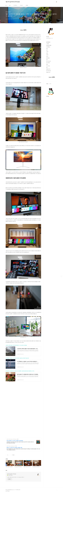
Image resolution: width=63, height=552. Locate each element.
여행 (47, 53)
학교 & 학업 (48, 65)
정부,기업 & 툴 (48, 61)
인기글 (50, 83)
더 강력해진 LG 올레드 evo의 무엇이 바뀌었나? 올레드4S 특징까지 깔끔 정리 (17, 371)
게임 (47, 48)
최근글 (47, 83)
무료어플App (48, 46)
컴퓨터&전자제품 (48, 45)
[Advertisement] (23, 192)
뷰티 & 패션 (48, 62)
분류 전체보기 (48, 42)
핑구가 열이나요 (48, 70)
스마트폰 (47, 43)
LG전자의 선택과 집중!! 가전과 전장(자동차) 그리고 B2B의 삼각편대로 (16, 358)
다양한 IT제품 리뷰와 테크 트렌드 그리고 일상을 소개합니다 (15, 526)
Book (47, 56)
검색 (54, 2)
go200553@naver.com (49, 38)
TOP (56, 539)
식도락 (47, 51)
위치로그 (21, 5)
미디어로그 (15, 5)
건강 (47, 59)
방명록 (27, 5)
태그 (10, 5)
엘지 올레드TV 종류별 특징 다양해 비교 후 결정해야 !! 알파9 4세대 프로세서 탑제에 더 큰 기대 (20, 384)
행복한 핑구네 (48, 69)
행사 (47, 67)
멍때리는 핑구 (48, 72)
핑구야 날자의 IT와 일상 (13, 2)
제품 (47, 64)
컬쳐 (47, 50)
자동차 (47, 54)
